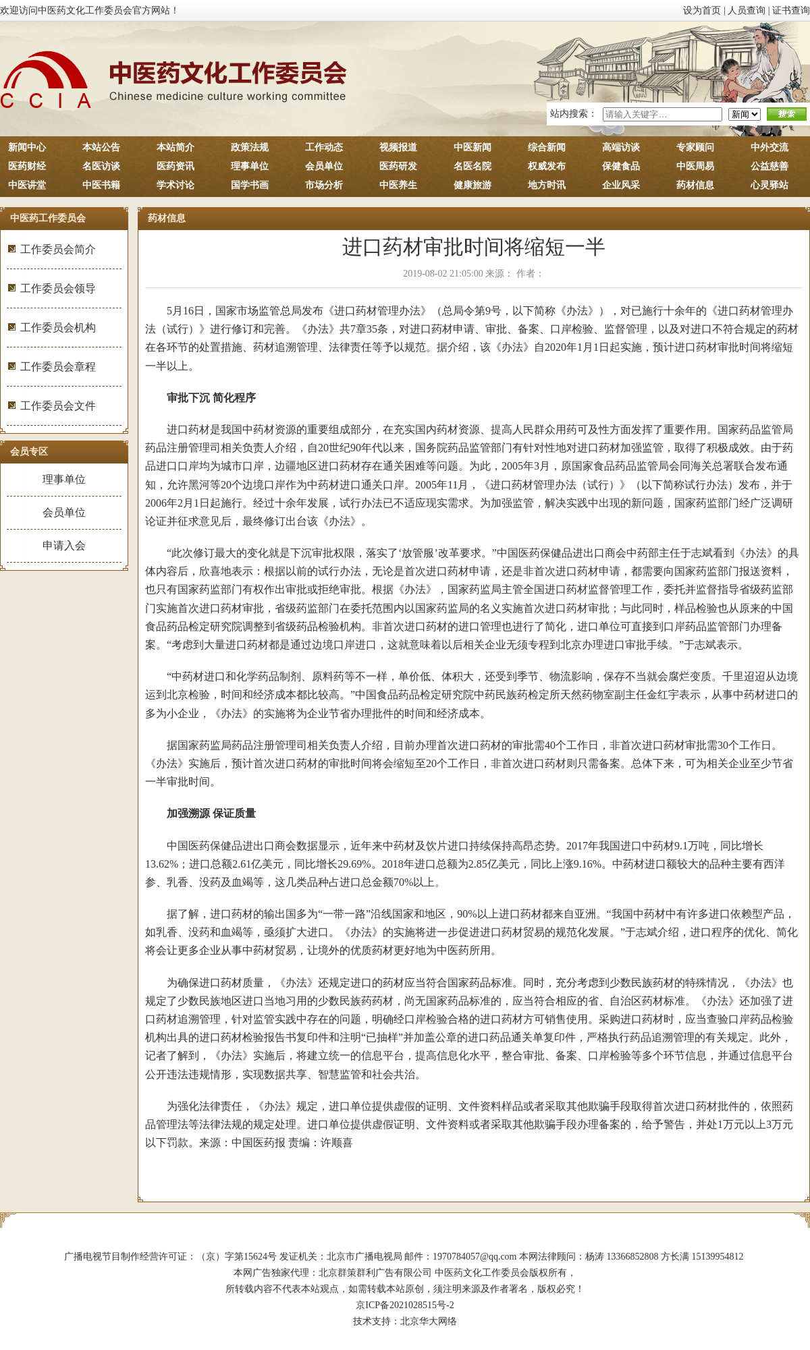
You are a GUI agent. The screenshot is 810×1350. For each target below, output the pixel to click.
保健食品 (621, 166)
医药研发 (398, 166)
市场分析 (324, 185)
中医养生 (398, 185)
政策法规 (250, 147)
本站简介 (175, 147)
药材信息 (695, 185)
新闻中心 (27, 147)
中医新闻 (472, 147)
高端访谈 (621, 147)
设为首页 (702, 10)
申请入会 (64, 545)
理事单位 (250, 166)
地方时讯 (547, 185)
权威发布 (547, 166)
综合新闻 (547, 147)
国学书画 (250, 185)
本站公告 (101, 147)
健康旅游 (472, 185)
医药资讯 (175, 166)
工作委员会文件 (58, 406)
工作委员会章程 (58, 366)
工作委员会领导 (58, 288)
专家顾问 (695, 147)
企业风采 (621, 185)
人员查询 (746, 10)
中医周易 (695, 166)
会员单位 (324, 166)
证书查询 (791, 10)
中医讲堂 (27, 185)
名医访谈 (101, 166)
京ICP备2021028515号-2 (405, 1305)
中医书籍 (101, 185)
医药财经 (27, 166)
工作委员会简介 (58, 249)
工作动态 (324, 147)
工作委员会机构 (58, 327)
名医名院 (472, 166)
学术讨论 (175, 185)
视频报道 (398, 147)
